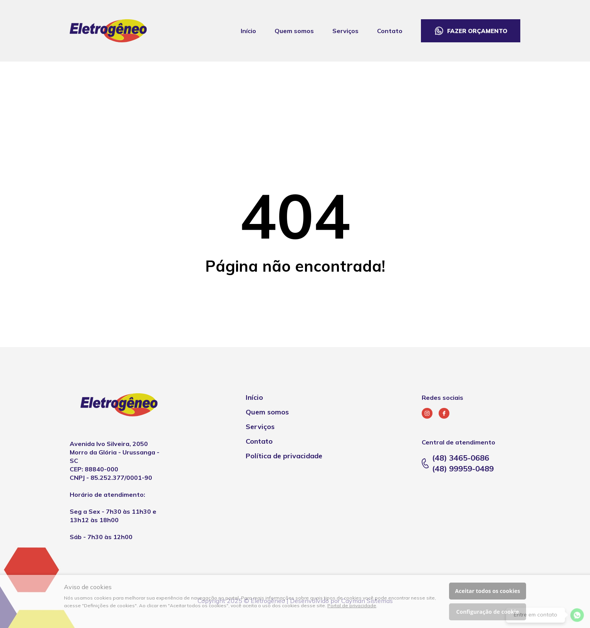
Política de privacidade (284, 455)
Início (248, 31)
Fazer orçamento (477, 31)
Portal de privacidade (351, 605)
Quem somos (294, 31)
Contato (389, 31)
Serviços (345, 31)
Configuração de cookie (487, 611)
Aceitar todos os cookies (487, 591)
